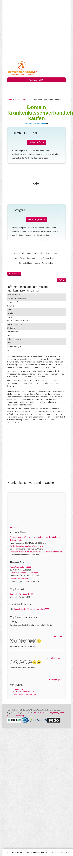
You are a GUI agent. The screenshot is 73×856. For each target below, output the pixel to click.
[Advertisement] (25, 32)
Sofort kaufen (36, 142)
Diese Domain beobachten (35, 124)
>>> (56, 625)
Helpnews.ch (18, 689)
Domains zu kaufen (23, 99)
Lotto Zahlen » (57, 637)
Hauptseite (14, 273)
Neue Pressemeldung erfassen (25, 694)
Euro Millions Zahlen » (54, 658)
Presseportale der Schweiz (23, 691)
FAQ (61, 280)
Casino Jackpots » (56, 679)
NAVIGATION (36, 80)
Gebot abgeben (36, 219)
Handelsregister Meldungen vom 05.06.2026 (31, 609)
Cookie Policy (63, 852)
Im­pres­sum (37, 713)
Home (9, 99)
